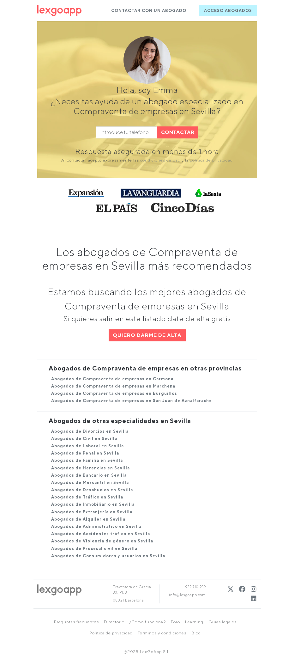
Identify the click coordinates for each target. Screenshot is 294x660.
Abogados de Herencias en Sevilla (90, 468)
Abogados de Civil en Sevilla (84, 438)
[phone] (126, 132)
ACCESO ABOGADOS (228, 10)
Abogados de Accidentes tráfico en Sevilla (100, 533)
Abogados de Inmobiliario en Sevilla (93, 504)
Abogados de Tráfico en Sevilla (87, 497)
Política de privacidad (111, 633)
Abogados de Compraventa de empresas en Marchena (113, 386)
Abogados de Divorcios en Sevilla (90, 431)
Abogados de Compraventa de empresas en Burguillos (114, 393)
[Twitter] (230, 589)
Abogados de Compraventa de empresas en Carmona (112, 378)
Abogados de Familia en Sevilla (87, 460)
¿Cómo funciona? (147, 622)
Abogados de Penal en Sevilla (85, 453)
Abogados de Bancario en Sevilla (89, 475)
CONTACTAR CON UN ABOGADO (148, 10)
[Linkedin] (254, 598)
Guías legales (222, 622)
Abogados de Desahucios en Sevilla (92, 489)
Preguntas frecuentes (76, 622)
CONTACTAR (177, 132)
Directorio (114, 622)
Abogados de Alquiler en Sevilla (88, 519)
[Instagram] (254, 589)
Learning (194, 622)
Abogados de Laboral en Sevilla (87, 445)
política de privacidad (211, 160)
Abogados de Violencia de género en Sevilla (102, 541)
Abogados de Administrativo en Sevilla (96, 526)
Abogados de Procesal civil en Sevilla (94, 548)
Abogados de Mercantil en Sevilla (90, 482)
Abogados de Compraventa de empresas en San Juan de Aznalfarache (131, 400)
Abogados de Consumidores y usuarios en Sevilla (108, 555)
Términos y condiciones (162, 633)
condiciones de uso (160, 160)
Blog (196, 633)
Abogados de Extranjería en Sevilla (91, 512)
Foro (175, 622)
